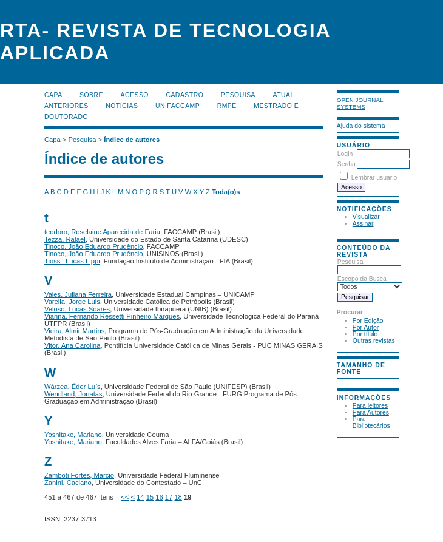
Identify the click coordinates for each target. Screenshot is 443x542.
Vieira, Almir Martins (74, 330)
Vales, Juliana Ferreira (78, 294)
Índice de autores (132, 139)
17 (168, 497)
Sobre (91, 95)
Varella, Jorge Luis (72, 301)
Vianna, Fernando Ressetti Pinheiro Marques (112, 316)
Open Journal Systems (360, 103)
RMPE (227, 106)
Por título (365, 334)
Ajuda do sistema (361, 126)
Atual (283, 95)
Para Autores (371, 412)
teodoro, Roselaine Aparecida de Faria (102, 231)
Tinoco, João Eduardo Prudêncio (93, 246)
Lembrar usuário (374, 177)
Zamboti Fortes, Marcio (79, 475)
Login (345, 154)
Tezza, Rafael (65, 239)
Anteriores (66, 106)
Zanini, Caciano (68, 482)
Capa (53, 95)
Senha (346, 164)
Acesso (135, 95)
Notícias (122, 106)
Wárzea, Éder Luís (72, 386)
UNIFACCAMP (177, 106)
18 (177, 497)
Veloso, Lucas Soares (77, 309)
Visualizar (366, 217)
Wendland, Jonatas (73, 394)
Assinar (363, 223)
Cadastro (184, 95)
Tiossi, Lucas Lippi (72, 261)
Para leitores (370, 405)
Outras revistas (374, 340)
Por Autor (366, 327)
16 (159, 497)
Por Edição (368, 320)
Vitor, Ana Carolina (72, 345)
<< (125, 497)
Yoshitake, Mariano (73, 434)
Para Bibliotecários (371, 422)
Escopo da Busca (369, 283)
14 (140, 497)
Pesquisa (369, 266)
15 (150, 497)
